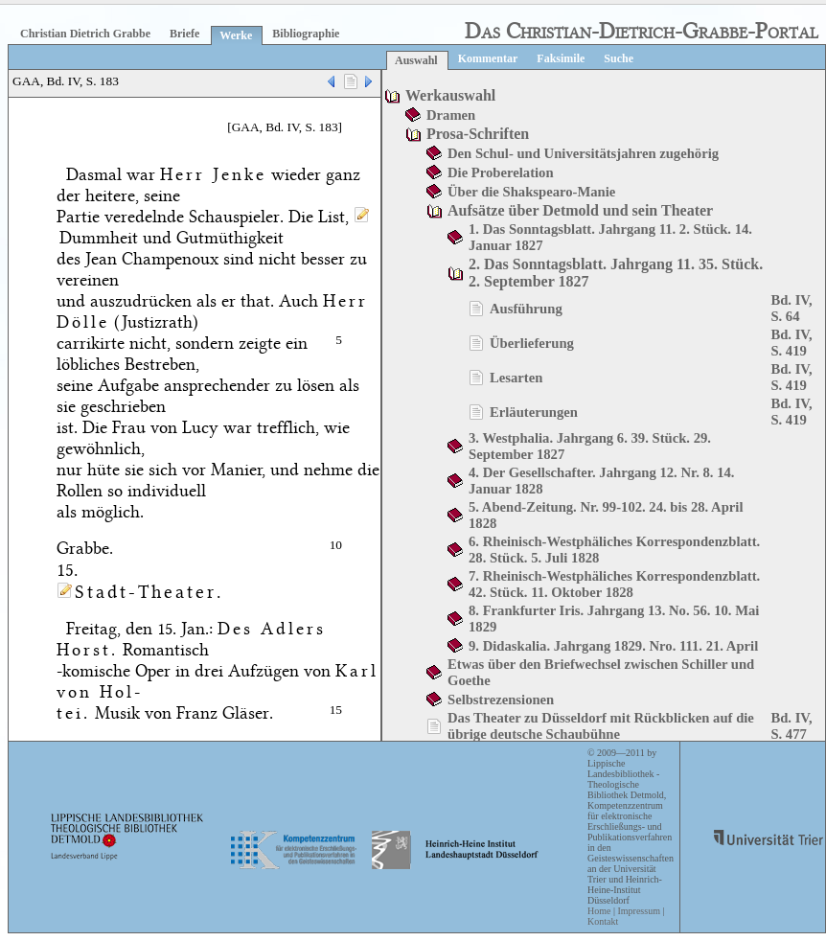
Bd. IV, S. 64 (791, 308)
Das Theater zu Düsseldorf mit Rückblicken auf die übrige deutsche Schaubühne (600, 726)
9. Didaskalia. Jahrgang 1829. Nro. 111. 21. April (613, 646)
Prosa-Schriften (477, 134)
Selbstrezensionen (500, 699)
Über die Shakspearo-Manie (531, 191)
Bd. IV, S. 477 (791, 726)
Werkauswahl (450, 95)
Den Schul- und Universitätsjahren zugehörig (583, 153)
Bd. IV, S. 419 (791, 342)
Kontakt (602, 921)
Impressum (638, 911)
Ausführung (526, 308)
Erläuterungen (534, 412)
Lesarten (516, 377)
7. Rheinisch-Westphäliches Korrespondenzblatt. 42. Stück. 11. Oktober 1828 (614, 584)
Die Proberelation (500, 172)
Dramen (450, 115)
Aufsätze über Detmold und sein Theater (580, 210)
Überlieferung (532, 343)
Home (598, 911)
